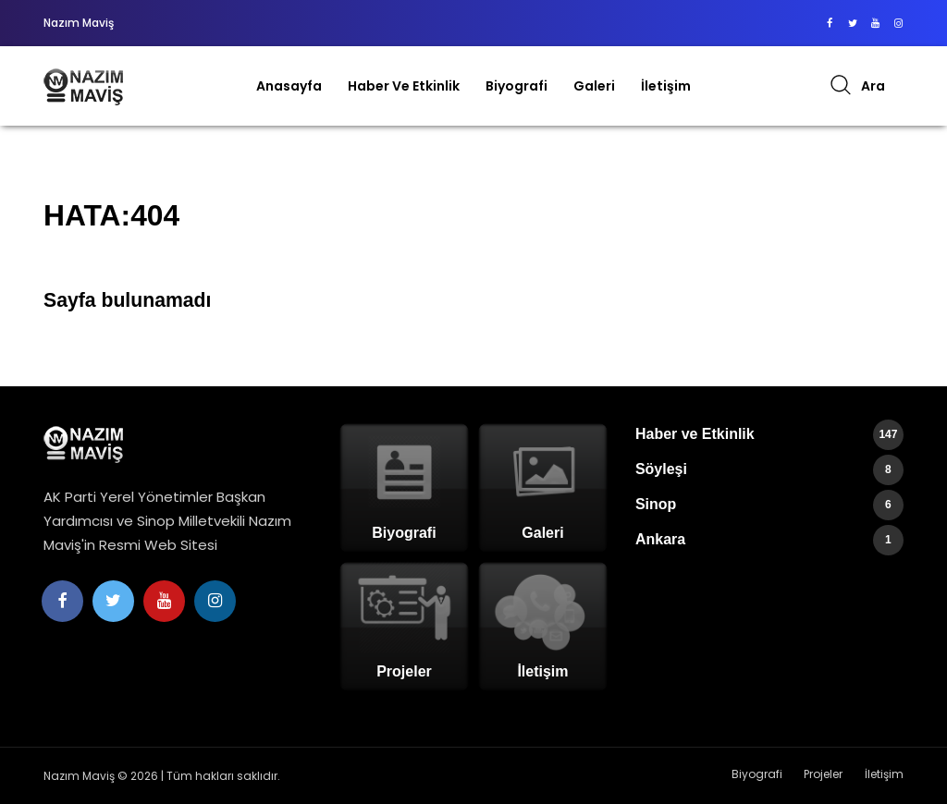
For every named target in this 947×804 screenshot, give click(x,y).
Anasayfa (289, 86)
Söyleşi (769, 470)
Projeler (824, 775)
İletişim (666, 86)
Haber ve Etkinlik (404, 86)
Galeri (594, 86)
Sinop (769, 505)
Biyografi (516, 86)
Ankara (769, 540)
